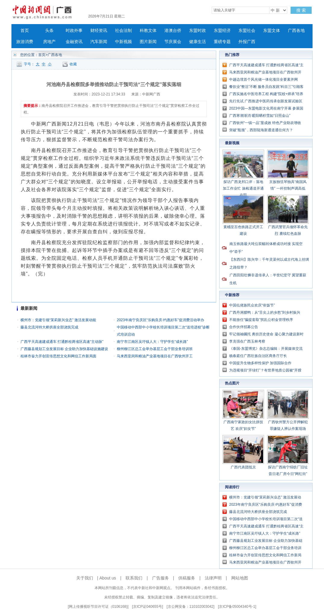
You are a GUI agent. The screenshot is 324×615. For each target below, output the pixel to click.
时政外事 (74, 30)
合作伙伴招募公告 (243, 327)
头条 (49, 30)
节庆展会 (172, 41)
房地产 (49, 41)
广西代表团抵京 (243, 467)
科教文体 (148, 30)
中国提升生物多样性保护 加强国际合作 (260, 363)
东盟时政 (197, 30)
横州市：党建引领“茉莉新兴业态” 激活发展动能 (58, 320)
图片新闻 (148, 41)
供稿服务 (186, 578)
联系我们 (134, 578)
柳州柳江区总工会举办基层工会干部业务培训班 (155, 349)
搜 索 (301, 10)
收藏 (73, 64)
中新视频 (123, 41)
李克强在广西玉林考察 (247, 341)
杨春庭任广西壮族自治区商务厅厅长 (258, 356)
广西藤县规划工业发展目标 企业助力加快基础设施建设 (64, 349)
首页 (24, 30)
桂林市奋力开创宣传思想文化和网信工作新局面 (58, 356)
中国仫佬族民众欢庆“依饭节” (252, 305)
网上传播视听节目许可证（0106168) (98, 606)
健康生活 (197, 41)
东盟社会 (246, 30)
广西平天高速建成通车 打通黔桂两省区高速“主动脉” (61, 342)
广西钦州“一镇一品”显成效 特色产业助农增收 (265, 123)
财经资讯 (98, 30)
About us (107, 578)
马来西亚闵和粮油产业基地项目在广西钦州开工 (155, 356)
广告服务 (160, 578)
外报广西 (246, 41)
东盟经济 (222, 30)
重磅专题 (222, 41)
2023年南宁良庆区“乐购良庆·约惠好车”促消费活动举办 (160, 320)
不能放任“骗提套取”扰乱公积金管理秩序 (261, 320)
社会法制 (123, 30)
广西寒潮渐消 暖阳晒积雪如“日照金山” (259, 115)
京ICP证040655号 (147, 606)
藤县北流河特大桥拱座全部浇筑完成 (49, 327)
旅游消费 (24, 41)
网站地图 (239, 578)
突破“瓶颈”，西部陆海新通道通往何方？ (261, 130)
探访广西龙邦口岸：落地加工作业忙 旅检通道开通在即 (243, 188)
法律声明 (213, 578)
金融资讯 (74, 41)
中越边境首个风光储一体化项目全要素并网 (263, 79)
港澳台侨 (172, 30)
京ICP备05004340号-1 (237, 606)
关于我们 (84, 578)
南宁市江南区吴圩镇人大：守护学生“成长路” (152, 342)
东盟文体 (271, 30)
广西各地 (296, 30)
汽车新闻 (98, 41)
